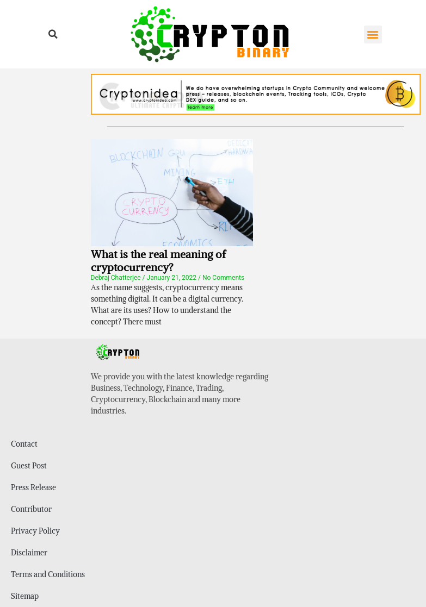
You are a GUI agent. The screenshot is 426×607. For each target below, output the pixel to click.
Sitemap (25, 596)
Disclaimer (29, 553)
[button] (53, 34)
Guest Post (29, 466)
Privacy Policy (35, 531)
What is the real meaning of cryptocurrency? (158, 260)
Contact (24, 444)
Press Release (33, 487)
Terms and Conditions (48, 574)
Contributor (31, 509)
